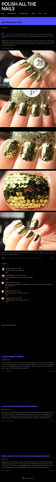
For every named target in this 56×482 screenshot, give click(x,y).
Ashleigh (7, 268)
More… (46, 13)
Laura (7, 282)
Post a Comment (10, 421)
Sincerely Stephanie (10, 275)
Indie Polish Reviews (23, 13)
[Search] (50, 2)
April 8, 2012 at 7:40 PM (14, 282)
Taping (33, 13)
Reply (7, 272)
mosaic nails (35, 258)
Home (3, 13)
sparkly (41, 258)
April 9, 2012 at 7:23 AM (15, 291)
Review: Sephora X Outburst (13, 357)
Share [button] (51, 258)
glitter (7, 258)
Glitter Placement (12, 13)
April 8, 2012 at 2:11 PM (15, 268)
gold (11, 258)
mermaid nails (27, 258)
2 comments (9, 470)
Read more (51, 371)
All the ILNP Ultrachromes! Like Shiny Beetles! (20, 406)
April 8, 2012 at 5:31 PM (21, 275)
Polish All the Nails (19, 6)
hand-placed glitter (18, 258)
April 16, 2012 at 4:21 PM (16, 298)
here (46, 40)
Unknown (8, 298)
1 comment (8, 371)
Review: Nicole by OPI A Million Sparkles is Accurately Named (25, 456)
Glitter (39, 13)
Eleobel (7, 291)
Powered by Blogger (28, 478)
